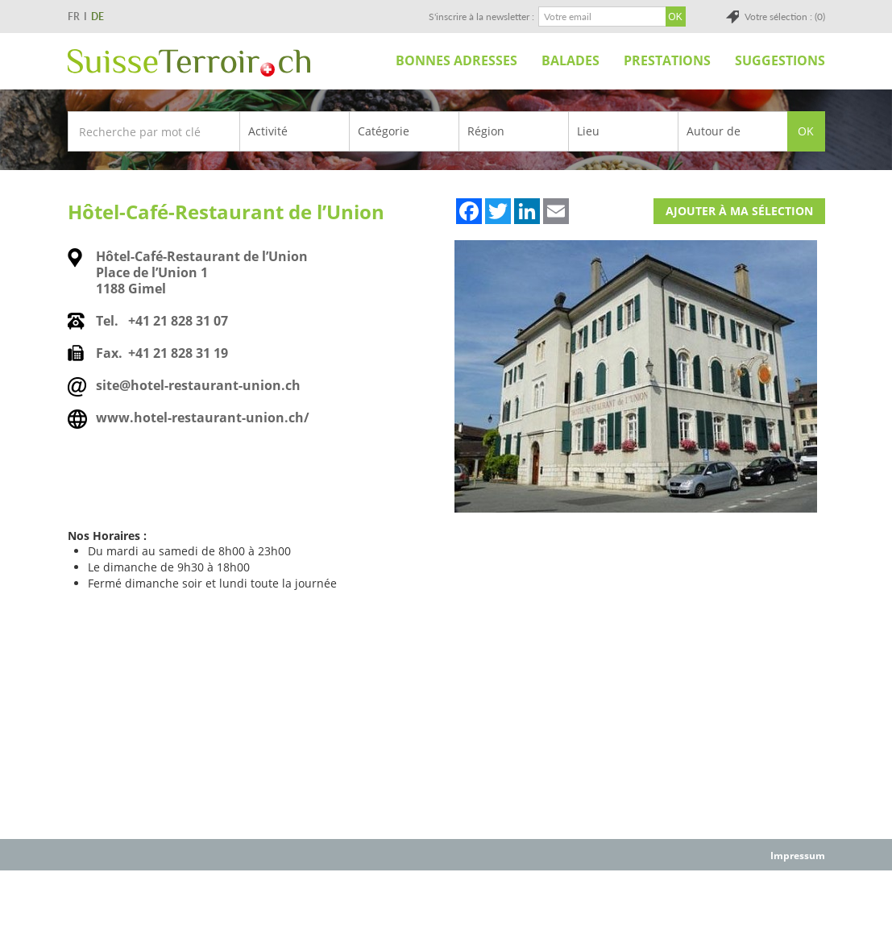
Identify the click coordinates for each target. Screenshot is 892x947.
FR (74, 16)
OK (806, 131)
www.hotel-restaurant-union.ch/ (202, 417)
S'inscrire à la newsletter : (481, 16)
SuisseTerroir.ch (189, 63)
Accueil (365, 60)
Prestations (667, 60)
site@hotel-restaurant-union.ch (198, 385)
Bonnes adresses (456, 60)
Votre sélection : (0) (785, 16)
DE (97, 16)
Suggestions (780, 60)
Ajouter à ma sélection (739, 210)
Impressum (797, 855)
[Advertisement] (446, 907)
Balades (570, 60)
